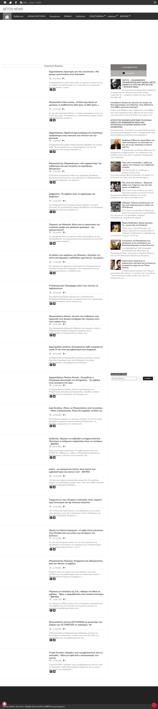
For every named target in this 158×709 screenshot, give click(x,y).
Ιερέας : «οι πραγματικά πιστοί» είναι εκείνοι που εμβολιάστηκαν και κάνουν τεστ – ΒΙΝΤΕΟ (73, 470)
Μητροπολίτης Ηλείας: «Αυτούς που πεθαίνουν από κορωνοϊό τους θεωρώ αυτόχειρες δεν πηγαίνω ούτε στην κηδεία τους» (75, 319)
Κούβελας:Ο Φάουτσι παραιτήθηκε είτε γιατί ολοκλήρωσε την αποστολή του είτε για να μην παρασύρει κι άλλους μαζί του (138, 137)
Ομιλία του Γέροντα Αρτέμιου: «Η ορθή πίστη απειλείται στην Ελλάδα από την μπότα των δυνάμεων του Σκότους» (72, 533)
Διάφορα (112, 16)
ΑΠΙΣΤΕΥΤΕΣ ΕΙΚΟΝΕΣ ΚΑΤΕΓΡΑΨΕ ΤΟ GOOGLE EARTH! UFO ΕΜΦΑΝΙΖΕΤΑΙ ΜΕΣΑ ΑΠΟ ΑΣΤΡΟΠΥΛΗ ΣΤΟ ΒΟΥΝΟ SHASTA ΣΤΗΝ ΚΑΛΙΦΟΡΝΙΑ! (131, 117)
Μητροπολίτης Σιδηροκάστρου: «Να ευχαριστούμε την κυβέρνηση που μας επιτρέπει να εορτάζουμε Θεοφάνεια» (74, 166)
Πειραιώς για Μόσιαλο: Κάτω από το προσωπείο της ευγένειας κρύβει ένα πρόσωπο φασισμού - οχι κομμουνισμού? (75, 227)
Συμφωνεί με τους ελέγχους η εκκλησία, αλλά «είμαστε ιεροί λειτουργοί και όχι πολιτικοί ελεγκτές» (75, 501)
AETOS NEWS (14, 9)
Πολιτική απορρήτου (56, 706)
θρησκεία (8, 72)
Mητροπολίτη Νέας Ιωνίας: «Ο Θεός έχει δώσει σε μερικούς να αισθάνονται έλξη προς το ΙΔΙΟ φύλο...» (75, 103)
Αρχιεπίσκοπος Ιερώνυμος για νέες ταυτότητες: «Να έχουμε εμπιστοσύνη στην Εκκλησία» (75, 72)
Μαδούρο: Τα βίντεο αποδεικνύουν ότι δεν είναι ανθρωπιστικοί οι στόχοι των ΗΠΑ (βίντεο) (138, 199)
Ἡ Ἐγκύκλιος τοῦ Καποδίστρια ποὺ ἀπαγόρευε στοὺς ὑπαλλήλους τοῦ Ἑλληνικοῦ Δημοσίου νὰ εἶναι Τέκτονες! (138, 236)
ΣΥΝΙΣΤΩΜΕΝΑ (96, 16)
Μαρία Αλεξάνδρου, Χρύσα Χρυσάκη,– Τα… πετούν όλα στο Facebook (138, 218)
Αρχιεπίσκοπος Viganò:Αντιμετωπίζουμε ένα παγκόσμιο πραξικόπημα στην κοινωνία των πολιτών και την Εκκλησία (76, 135)
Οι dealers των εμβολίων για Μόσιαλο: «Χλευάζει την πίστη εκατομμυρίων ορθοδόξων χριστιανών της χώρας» (76, 258)
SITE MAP (43, 706)
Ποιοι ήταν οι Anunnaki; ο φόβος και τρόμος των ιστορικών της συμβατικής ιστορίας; (138, 158)
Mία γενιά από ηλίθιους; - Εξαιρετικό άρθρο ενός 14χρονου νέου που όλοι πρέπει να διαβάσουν (137, 178)
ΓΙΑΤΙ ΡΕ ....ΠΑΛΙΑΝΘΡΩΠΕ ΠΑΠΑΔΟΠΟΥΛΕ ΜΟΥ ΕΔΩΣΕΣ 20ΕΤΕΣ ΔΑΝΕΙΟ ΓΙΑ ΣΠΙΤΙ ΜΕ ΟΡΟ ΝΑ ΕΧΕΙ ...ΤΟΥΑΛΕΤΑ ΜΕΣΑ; (139, 77)
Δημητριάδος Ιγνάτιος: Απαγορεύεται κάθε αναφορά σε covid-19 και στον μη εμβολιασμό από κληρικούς (75, 348)
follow (23, 2)
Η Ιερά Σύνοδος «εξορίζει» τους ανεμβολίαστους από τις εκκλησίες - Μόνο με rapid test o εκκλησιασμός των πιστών (75, 655)
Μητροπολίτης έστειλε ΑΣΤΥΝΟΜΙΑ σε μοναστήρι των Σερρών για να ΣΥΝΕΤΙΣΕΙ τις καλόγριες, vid (74, 623)
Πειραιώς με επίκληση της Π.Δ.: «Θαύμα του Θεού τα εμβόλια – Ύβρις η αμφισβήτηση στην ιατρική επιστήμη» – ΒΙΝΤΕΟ (76, 594)
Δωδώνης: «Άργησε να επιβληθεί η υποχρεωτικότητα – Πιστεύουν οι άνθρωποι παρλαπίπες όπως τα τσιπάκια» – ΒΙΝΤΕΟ (76, 441)
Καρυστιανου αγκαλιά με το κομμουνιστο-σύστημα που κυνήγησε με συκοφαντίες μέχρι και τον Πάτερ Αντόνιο (139, 258)
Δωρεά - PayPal (35, 2)
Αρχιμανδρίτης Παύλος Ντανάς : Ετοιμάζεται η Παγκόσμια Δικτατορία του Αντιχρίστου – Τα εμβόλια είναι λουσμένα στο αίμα (76, 380)
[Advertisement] (79, 41)
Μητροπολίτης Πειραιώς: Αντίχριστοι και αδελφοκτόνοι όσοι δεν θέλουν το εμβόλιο (70, 562)
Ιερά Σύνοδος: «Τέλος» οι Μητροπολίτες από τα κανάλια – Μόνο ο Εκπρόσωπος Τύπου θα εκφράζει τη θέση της (76, 410)
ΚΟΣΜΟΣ (124, 16)
